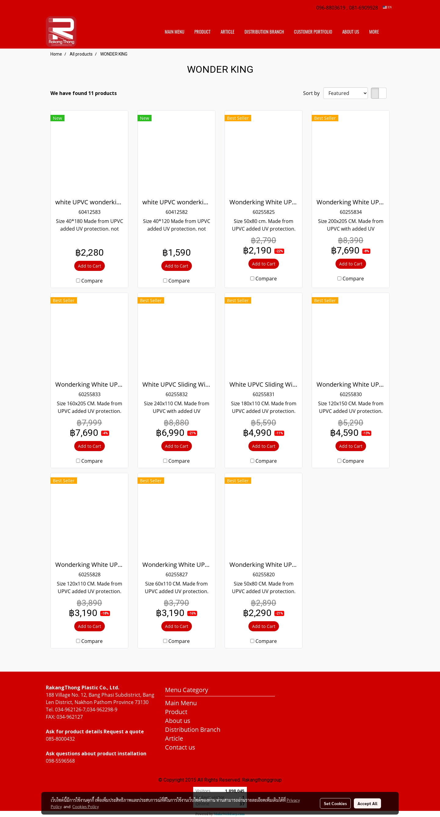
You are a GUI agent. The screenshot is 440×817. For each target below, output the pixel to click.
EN (387, 7)
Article (227, 32)
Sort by (313, 93)
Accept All (367, 803)
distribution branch (264, 32)
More (374, 32)
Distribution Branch (192, 729)
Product (202, 32)
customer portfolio (313, 32)
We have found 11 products (83, 93)
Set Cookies (335, 803)
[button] (389, 31)
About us (350, 32)
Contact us (180, 747)
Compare (92, 280)
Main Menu (174, 32)
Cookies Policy (85, 806)
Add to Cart (89, 266)
